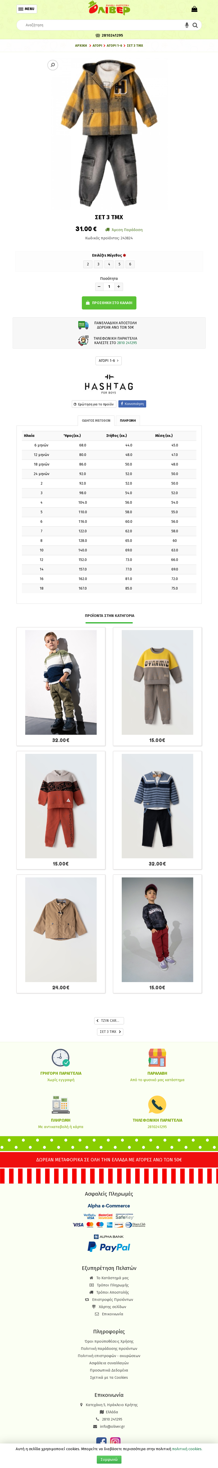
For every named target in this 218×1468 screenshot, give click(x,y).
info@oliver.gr (109, 1426)
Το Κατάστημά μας (109, 1278)
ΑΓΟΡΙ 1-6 (108, 360)
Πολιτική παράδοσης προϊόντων (109, 1348)
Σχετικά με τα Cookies (109, 1377)
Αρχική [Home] (81, 45)
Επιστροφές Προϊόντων (109, 1299)
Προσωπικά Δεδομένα (109, 1370)
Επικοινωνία (112, 1314)
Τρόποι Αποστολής (109, 1292)
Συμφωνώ (109, 1459)
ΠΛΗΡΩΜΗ (128, 420)
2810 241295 (127, 343)
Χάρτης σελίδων (109, 1306)
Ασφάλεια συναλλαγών (109, 1363)
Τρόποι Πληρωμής (109, 1285)
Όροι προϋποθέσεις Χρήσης (109, 1341)
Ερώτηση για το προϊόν (94, 404)
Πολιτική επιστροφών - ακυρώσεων (109, 1355)
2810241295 (157, 1126)
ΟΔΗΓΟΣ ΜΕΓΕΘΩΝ (96, 420)
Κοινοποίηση (132, 404)
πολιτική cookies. (187, 1449)
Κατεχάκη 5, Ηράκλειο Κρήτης (112, 1404)
